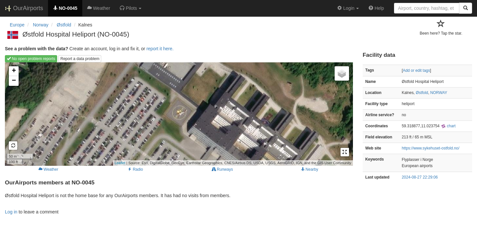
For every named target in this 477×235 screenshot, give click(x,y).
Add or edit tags (416, 70)
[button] (130, 8)
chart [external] (448, 126)
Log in (11, 211)
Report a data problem (79, 58)
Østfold (422, 92)
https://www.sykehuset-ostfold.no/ (430, 148)
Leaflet (120, 163)
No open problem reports (31, 58)
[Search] (465, 8)
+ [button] (14, 71)
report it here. (159, 48)
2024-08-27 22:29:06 (420, 177)
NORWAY (438, 92)
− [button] (14, 81)
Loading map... (178, 114)
